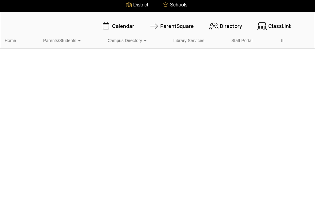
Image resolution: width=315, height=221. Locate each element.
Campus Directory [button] (101, 37)
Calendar (117, 23)
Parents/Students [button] (53, 37)
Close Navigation (230, 39)
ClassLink (274, 23)
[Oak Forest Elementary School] (157, 16)
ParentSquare (172, 23)
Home (20, 37)
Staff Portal (180, 37)
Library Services (145, 37)
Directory (225, 23)
